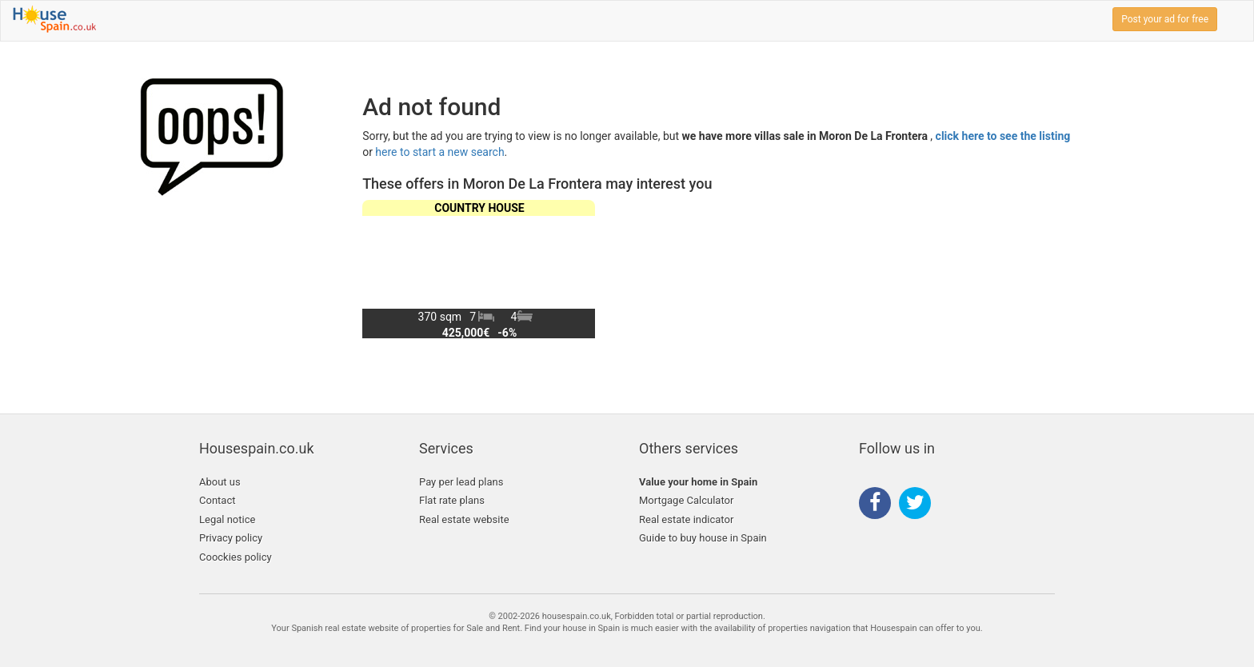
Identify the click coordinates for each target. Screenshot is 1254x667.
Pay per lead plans (461, 482)
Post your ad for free (1164, 19)
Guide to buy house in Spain (703, 538)
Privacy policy (230, 538)
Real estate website (464, 519)
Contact (217, 500)
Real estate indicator (686, 519)
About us (220, 482)
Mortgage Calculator (686, 500)
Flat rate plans (452, 500)
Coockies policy (235, 557)
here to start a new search (439, 152)
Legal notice (227, 519)
